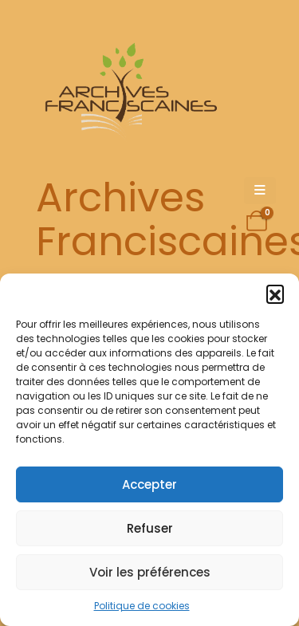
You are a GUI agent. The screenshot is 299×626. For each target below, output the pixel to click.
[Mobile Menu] (260, 190)
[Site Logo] (128, 92)
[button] (275, 293)
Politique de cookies (142, 605)
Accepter (149, 484)
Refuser (150, 528)
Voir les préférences (149, 572)
